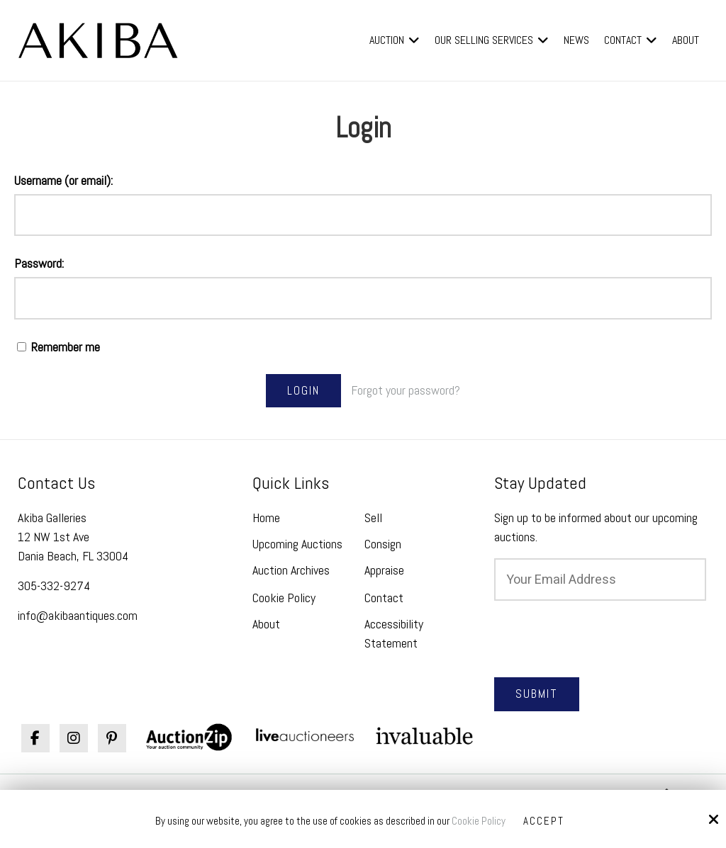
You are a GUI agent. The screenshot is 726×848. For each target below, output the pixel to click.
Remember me (58, 347)
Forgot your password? (405, 390)
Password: (39, 263)
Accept (543, 820)
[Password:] (363, 298)
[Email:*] (599, 579)
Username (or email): (63, 180)
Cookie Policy (479, 821)
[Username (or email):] (363, 215)
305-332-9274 (54, 585)
